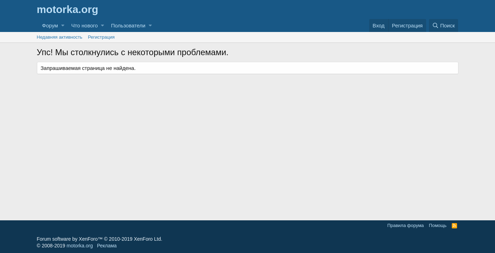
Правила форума (405, 225)
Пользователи (128, 25)
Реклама (107, 245)
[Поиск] (443, 25)
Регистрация (101, 37)
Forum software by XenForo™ (99, 239)
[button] (62, 25)
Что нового (84, 25)
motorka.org (80, 245)
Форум (50, 25)
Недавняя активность (60, 37)
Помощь (438, 225)
